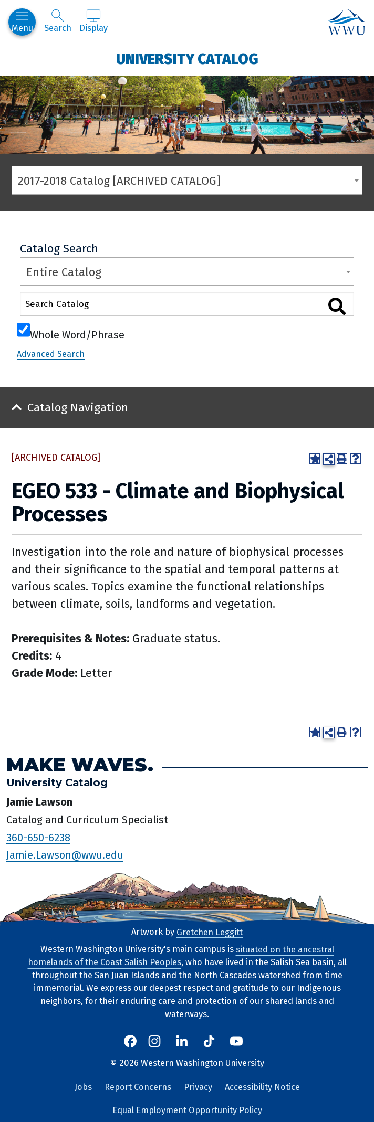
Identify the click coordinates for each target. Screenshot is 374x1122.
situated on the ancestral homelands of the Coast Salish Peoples (181, 955)
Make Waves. (79, 765)
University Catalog (187, 58)
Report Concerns (138, 1087)
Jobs (83, 1087)
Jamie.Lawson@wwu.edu (64, 855)
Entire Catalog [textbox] (63, 272)
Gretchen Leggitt (209, 932)
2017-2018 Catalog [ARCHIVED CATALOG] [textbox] (119, 181)
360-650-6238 (38, 837)
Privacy (198, 1087)
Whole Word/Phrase (77, 334)
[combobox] (187, 180)
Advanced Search (51, 354)
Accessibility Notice (262, 1087)
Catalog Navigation (77, 407)
